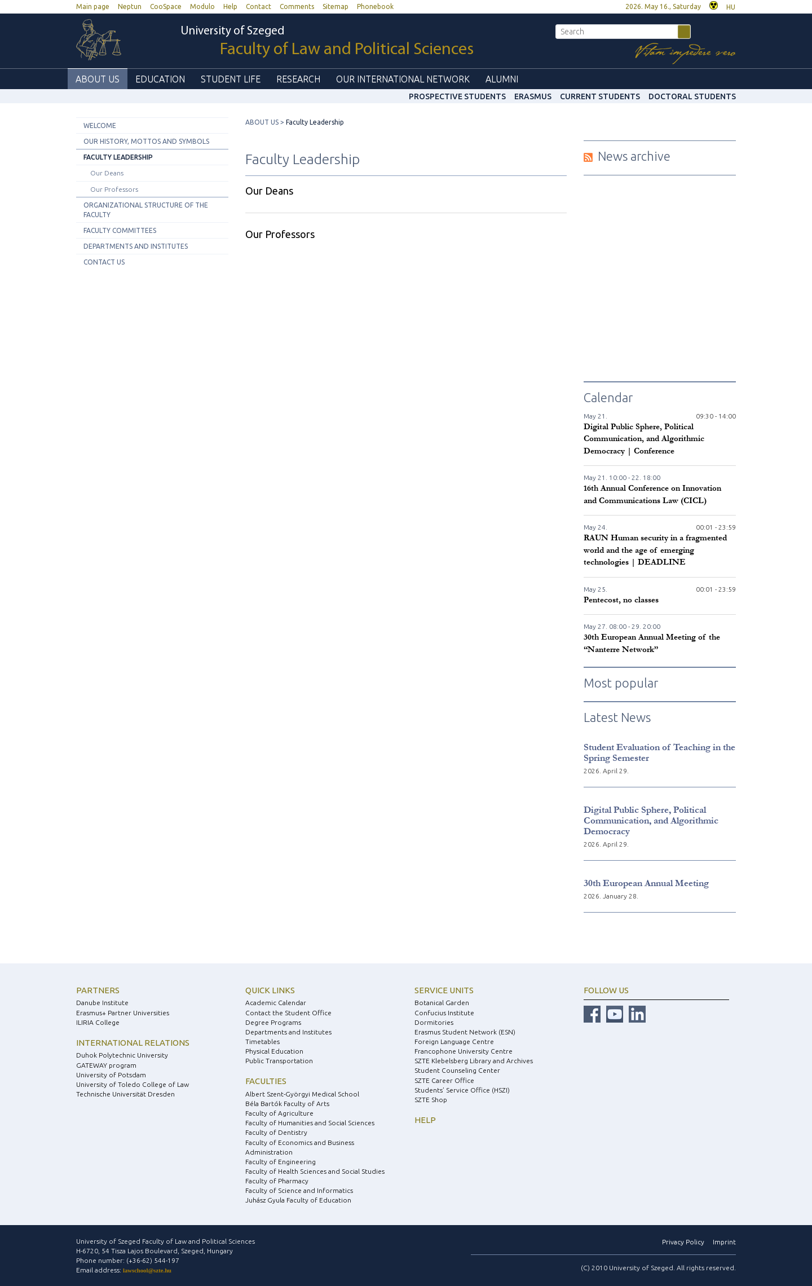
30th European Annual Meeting (646, 883)
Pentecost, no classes (621, 600)
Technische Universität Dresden (125, 1094)
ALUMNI (502, 79)
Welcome (99, 125)
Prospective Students (457, 96)
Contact (258, 6)
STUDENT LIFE (231, 79)
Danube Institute (102, 1002)
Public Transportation (279, 1060)
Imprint (724, 1241)
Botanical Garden (441, 1002)
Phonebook (375, 6)
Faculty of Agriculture (279, 1113)
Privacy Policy (683, 1241)
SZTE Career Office (444, 1080)
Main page (92, 6)
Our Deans (106, 173)
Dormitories (433, 1022)
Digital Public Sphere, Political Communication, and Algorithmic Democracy (651, 820)
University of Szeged (327, 42)
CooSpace (166, 6)
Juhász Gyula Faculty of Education (298, 1200)
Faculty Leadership (118, 157)
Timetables (262, 1041)
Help (230, 6)
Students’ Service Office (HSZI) (462, 1090)
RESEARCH (298, 79)
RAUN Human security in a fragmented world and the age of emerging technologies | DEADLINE (655, 550)
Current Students (600, 96)
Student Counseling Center (457, 1070)
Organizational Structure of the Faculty (145, 209)
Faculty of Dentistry (276, 1132)
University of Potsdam (111, 1074)
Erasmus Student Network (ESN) (464, 1032)
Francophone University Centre (463, 1051)
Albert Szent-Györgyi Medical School (302, 1094)
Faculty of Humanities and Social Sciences (309, 1122)
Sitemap (335, 6)
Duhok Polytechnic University (122, 1055)
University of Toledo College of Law (132, 1084)
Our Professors (114, 189)
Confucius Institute (444, 1012)
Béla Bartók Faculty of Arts (287, 1103)
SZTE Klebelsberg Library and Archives (473, 1060)
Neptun (130, 6)
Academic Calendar (275, 1002)
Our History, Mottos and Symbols (146, 141)
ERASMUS (532, 96)
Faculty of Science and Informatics (299, 1190)
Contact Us (104, 262)
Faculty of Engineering (280, 1161)
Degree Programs (273, 1022)
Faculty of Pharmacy (276, 1180)
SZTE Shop (430, 1099)
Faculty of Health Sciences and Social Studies (315, 1171)
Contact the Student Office (288, 1012)
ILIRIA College (98, 1022)
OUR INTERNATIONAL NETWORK (403, 79)
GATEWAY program (106, 1065)
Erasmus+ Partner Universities (122, 1012)
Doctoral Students (692, 96)
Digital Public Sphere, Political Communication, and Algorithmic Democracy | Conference (644, 439)
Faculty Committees (119, 230)
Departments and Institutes (135, 246)
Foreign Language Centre (454, 1041)
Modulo (202, 6)
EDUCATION (160, 79)
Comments (297, 6)
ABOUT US (98, 79)
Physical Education (274, 1051)
